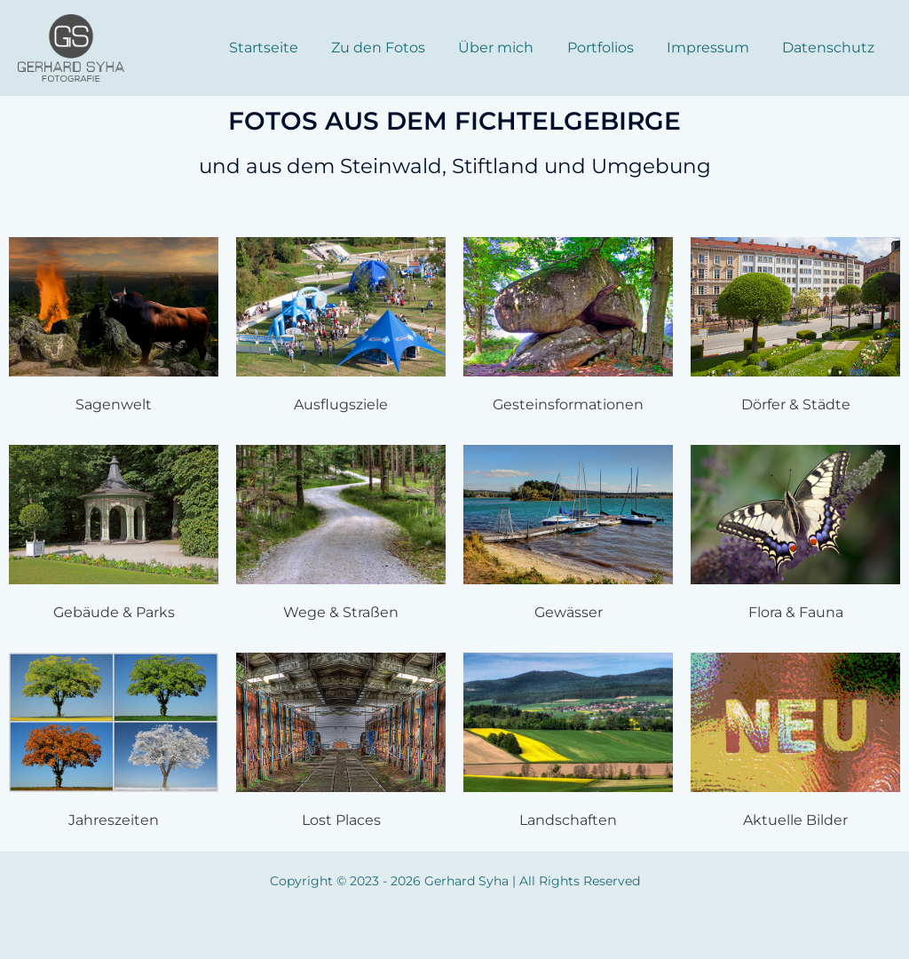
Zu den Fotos (399, 47)
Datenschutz (831, 47)
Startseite (289, 47)
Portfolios (612, 47)
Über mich (512, 47)
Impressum (715, 47)
